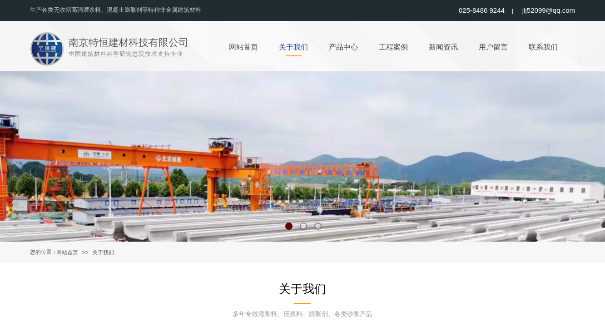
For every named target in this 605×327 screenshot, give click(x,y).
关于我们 (103, 252)
